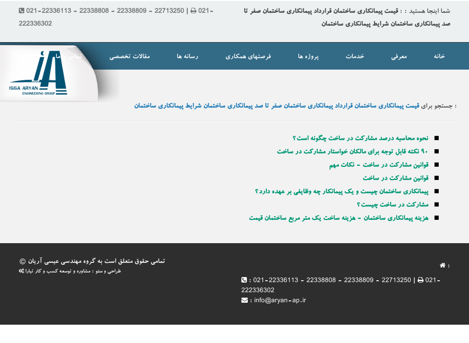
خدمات (355, 57)
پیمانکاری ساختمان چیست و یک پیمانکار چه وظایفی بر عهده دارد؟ (341, 192)
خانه (439, 57)
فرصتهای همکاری (248, 57)
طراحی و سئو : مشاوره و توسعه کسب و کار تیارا (70, 271)
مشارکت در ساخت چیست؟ (392, 205)
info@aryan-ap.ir (280, 301)
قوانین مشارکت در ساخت (395, 179)
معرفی (399, 57)
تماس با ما (69, 57)
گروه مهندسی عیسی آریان (61, 262)
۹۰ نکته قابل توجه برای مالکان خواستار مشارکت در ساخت (352, 152)
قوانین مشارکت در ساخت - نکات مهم (378, 166)
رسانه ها (187, 57)
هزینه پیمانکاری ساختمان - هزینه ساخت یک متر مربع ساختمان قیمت (338, 219)
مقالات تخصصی (129, 57)
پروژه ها (308, 57)
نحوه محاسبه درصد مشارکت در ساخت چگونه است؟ (360, 139)
